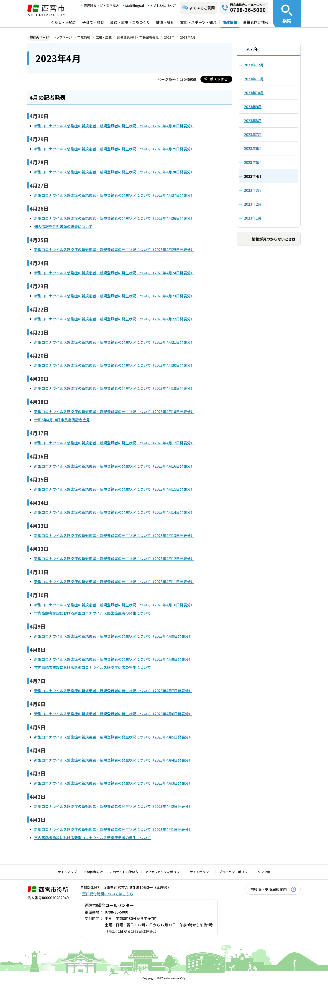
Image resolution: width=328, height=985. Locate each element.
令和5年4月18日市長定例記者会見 (62, 419)
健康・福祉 (165, 22)
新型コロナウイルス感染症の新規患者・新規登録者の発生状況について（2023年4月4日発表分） (113, 760)
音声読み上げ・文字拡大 (101, 5)
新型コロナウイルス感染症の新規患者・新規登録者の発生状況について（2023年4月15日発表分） (114, 489)
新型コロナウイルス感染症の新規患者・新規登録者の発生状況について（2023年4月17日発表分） (114, 442)
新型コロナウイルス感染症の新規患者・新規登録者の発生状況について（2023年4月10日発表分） (114, 605)
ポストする (219, 79)
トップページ (62, 37)
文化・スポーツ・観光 (198, 22)
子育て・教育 (93, 22)
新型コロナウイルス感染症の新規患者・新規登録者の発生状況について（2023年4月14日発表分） (114, 512)
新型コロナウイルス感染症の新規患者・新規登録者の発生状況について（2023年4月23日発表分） (114, 296)
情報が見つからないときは (274, 239)
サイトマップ (67, 872)
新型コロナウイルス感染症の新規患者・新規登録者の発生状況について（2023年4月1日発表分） (113, 829)
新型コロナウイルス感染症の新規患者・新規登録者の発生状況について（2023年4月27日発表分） (114, 195)
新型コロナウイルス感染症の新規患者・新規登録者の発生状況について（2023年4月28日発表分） (114, 172)
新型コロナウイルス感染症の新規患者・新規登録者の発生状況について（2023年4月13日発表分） (114, 535)
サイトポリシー (201, 872)
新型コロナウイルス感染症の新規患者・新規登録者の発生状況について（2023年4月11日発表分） (114, 581)
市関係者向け (93, 872)
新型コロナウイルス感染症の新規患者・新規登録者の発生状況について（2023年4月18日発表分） (114, 411)
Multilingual (134, 5)
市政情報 (230, 22)
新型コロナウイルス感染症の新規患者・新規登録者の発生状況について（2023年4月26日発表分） (114, 218)
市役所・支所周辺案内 (268, 889)
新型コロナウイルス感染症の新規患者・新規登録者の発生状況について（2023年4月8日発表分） (113, 659)
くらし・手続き (63, 22)
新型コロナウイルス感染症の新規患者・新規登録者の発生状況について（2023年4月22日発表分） (114, 319)
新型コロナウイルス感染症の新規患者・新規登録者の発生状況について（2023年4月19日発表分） (114, 388)
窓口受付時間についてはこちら (107, 893)
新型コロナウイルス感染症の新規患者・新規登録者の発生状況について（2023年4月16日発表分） (114, 466)
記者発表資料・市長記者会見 (138, 37)
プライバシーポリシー (235, 872)
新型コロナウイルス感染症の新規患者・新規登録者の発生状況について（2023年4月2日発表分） (113, 806)
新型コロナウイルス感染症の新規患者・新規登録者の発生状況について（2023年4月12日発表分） (114, 558)
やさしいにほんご (163, 5)
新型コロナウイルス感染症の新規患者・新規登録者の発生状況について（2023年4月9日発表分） (113, 636)
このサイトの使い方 (124, 872)
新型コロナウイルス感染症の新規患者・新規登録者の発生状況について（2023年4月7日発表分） (113, 690)
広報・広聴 (104, 37)
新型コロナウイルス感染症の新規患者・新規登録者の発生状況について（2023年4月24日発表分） (114, 272)
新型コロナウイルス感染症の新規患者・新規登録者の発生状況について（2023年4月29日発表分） (114, 149)
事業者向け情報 (256, 22)
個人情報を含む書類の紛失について (63, 226)
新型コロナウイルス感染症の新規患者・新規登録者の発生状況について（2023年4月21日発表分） (114, 342)
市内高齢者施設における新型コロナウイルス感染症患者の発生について (92, 613)
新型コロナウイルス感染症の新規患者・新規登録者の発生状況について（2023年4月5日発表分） (113, 737)
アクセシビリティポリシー (164, 872)
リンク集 (264, 872)
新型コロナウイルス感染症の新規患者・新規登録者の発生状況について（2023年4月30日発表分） (114, 125)
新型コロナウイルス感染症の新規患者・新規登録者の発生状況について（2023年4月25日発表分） (114, 249)
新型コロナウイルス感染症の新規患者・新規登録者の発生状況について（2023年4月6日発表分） (113, 713)
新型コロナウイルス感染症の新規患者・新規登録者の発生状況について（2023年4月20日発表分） (114, 365)
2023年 (169, 37)
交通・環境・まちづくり (130, 22)
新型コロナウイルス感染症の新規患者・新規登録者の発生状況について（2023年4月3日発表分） (113, 783)
